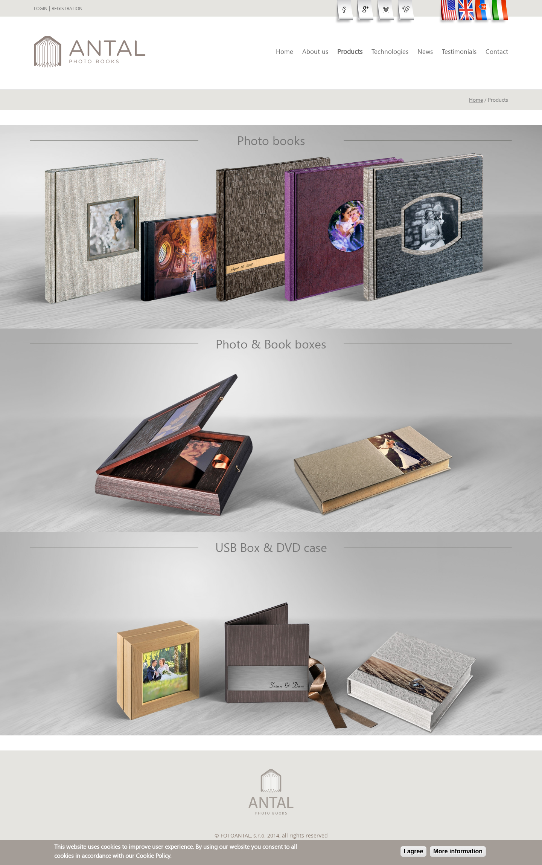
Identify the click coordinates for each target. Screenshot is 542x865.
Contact (497, 51)
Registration (67, 8)
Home (284, 51)
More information (458, 852)
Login (40, 8)
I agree (413, 852)
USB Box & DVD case (271, 547)
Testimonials (459, 51)
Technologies (389, 51)
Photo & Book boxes (271, 343)
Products (349, 51)
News (425, 51)
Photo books (271, 140)
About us (315, 51)
